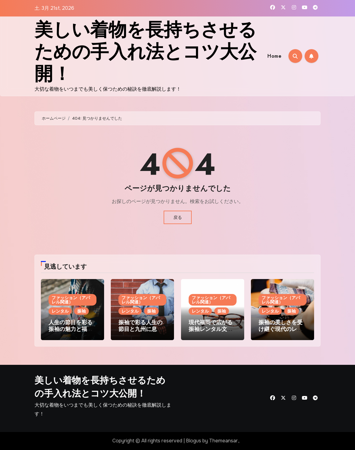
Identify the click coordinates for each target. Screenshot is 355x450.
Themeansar (223, 440)
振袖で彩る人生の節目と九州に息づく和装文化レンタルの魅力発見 (140, 332)
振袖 (81, 311)
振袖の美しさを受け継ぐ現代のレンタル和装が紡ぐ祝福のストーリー (280, 332)
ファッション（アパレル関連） (71, 300)
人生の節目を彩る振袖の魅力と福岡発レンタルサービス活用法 (70, 332)
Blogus (193, 440)
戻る (177, 217)
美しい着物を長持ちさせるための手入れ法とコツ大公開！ (145, 51)
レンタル (60, 311)
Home (274, 56)
